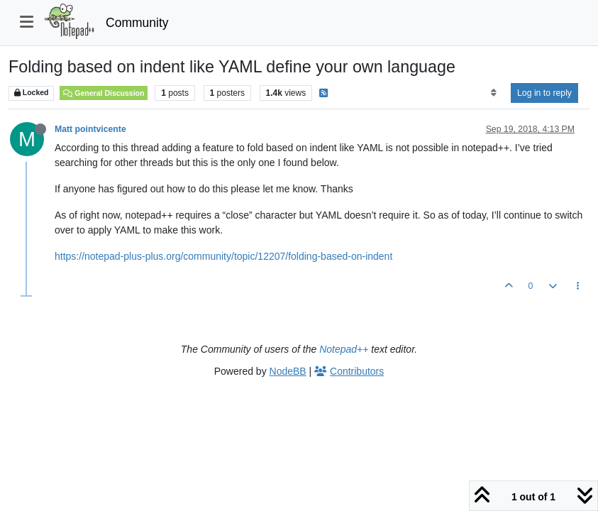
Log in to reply (544, 93)
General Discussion (103, 93)
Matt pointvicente (90, 129)
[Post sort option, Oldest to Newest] (493, 93)
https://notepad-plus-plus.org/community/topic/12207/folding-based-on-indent (223, 256)
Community (137, 23)
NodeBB (288, 371)
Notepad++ (343, 349)
